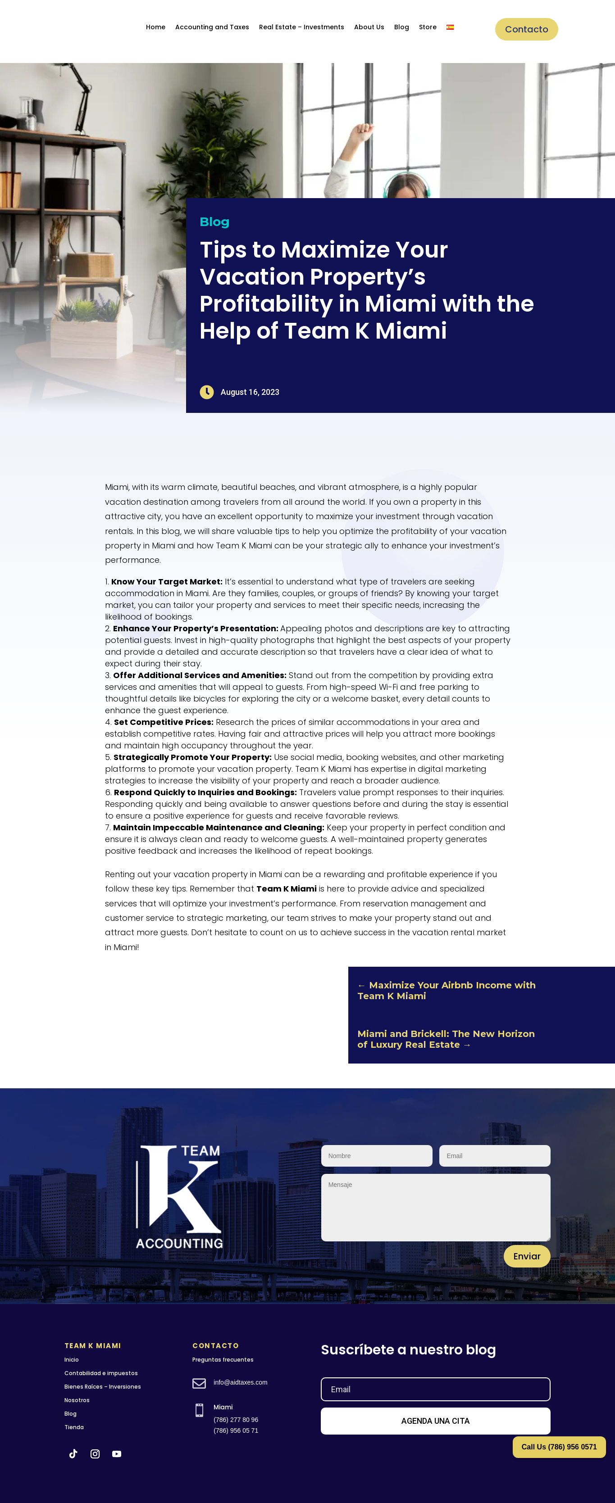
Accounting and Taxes (212, 27)
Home (155, 27)
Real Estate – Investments (301, 27)
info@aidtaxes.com (240, 1382)
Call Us (559, 1447)
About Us (369, 27)
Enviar (527, 1256)
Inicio (71, 1359)
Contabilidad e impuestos (101, 1373)
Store (428, 27)
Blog (401, 27)
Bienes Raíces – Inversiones (102, 1386)
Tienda (74, 1427)
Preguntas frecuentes (223, 1359)
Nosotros (77, 1400)
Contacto (526, 29)
